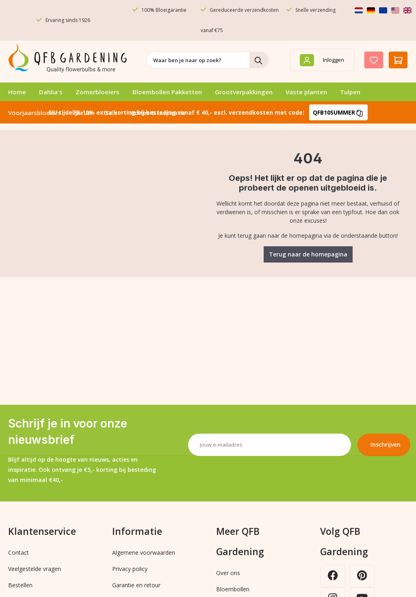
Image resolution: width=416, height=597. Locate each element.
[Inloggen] (322, 60)
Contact (18, 552)
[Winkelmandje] (398, 60)
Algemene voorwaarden (143, 552)
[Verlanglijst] (374, 60)
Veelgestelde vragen (34, 569)
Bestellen (20, 585)
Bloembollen (232, 589)
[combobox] (198, 60)
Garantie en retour (136, 585)
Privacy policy (129, 569)
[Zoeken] (259, 60)
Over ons (228, 573)
